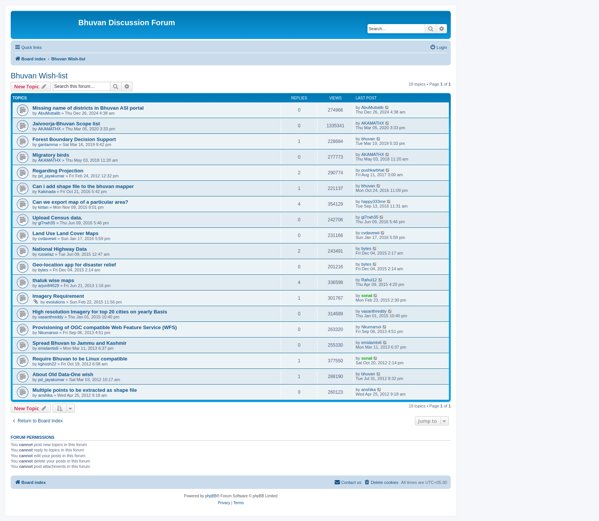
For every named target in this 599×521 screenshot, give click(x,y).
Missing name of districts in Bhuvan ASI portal (88, 108)
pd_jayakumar (51, 176)
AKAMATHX (49, 129)
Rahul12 (369, 280)
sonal (366, 295)
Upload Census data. (57, 218)
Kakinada (47, 191)
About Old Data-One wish (62, 374)
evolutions (55, 302)
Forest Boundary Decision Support (74, 139)
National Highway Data (59, 249)
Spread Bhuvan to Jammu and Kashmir (79, 343)
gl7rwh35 (46, 223)
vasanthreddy (50, 317)
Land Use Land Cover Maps (65, 233)
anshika (45, 395)
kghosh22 (47, 364)
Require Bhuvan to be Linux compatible (79, 359)
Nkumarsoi (48, 332)
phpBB (211, 496)
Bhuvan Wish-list (39, 75)
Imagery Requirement (58, 296)
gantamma (48, 144)
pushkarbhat (373, 170)
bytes (366, 248)
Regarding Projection (57, 171)
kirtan (43, 207)
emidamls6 (48, 348)
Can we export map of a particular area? (80, 202)
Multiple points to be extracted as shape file (84, 390)
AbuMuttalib (49, 113)
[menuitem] (438, 47)
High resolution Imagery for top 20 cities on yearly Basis (99, 312)
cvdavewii (47, 238)
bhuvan (368, 138)
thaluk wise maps (53, 280)
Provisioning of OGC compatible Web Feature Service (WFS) (104, 327)
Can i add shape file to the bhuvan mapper (83, 186)
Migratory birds (50, 155)
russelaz (46, 254)
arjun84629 (48, 285)
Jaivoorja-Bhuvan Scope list (66, 124)
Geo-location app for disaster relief (74, 265)
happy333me (373, 201)
